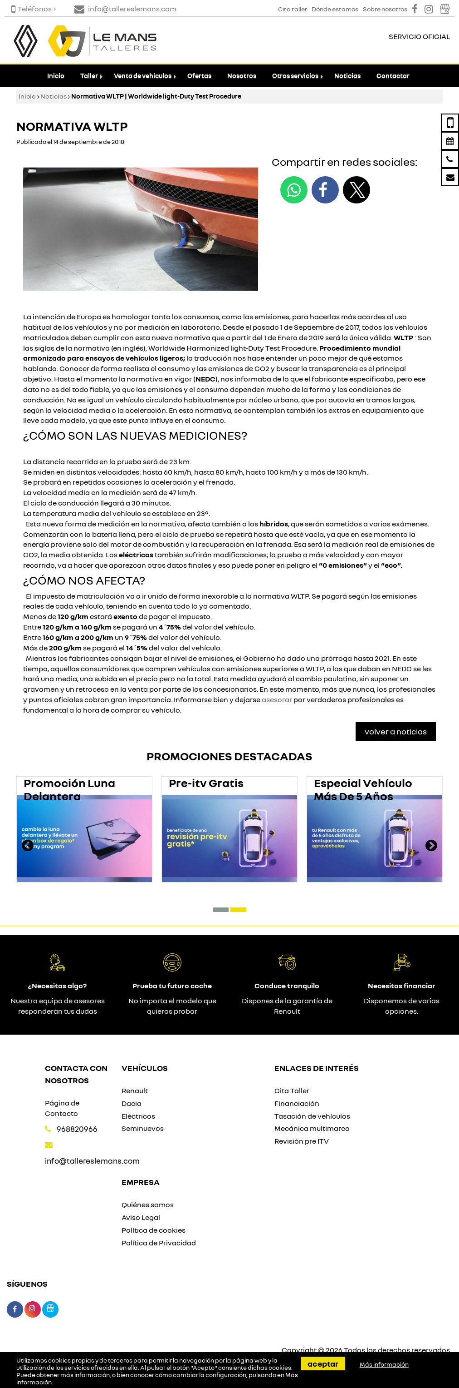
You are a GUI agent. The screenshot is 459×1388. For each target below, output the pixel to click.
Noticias (347, 75)
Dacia (132, 1103)
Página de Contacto (62, 1108)
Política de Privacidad (159, 1242)
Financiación (296, 1103)
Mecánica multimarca (312, 1128)
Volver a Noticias (396, 731)
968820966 (77, 1129)
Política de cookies (154, 1229)
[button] (221, 909)
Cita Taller (291, 1090)
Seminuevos (143, 1128)
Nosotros (241, 75)
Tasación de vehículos (312, 1115)
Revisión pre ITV (301, 1140)
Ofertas (199, 75)
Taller (89, 75)
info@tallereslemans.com (92, 1160)
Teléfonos (31, 8)
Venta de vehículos (142, 75)
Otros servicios (295, 75)
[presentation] (27, 846)
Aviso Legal (141, 1217)
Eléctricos (138, 1115)
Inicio (55, 75)
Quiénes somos (148, 1204)
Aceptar (323, 1363)
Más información (384, 1364)
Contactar (393, 75)
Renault (135, 1090)
